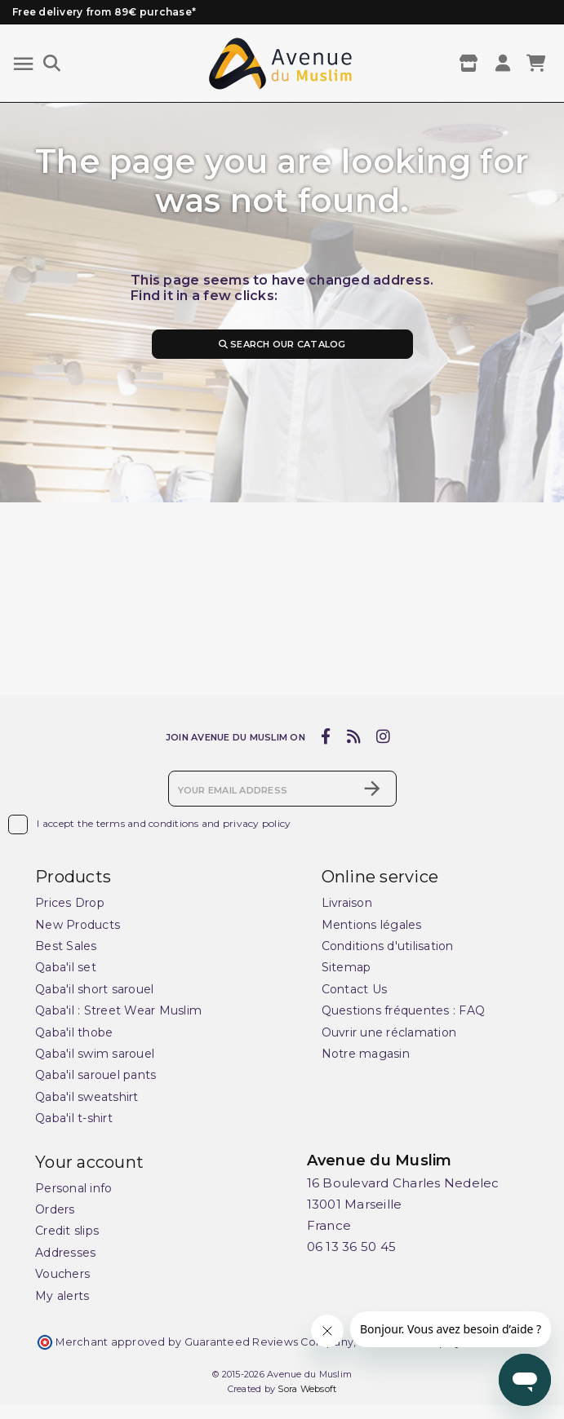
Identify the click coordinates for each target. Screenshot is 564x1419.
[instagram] (383, 736)
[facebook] (326, 736)
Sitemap (346, 968)
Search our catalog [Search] (282, 344)
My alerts (62, 1296)
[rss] (353, 736)
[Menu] (23, 64)
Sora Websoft (307, 1389)
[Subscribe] (372, 789)
